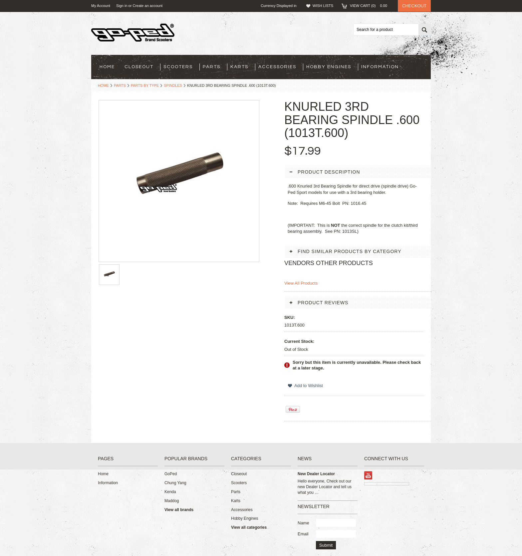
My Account (100, 6)
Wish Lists (323, 6)
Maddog (171, 500)
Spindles (173, 85)
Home (103, 85)
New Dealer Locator (316, 474)
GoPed (170, 474)
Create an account (147, 6)
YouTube (368, 475)
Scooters (178, 67)
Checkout (414, 5)
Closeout (139, 67)
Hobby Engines (328, 67)
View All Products (301, 283)
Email (303, 533)
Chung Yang (175, 483)
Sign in (122, 6)
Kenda (170, 491)
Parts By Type (145, 85)
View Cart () (370, 6)
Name (303, 522)
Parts (211, 67)
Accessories (277, 67)
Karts (239, 67)
